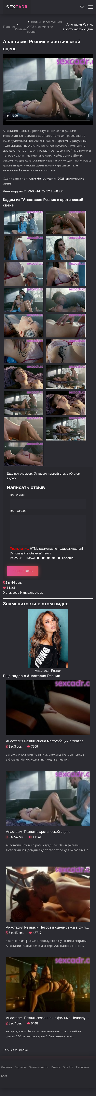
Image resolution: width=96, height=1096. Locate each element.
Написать (82, 1067)
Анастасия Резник (48, 670)
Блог (4, 1076)
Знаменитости (38, 1067)
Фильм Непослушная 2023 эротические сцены (44, 26)
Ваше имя (17, 495)
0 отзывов (10, 592)
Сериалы (20, 1067)
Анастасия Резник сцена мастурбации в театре (44, 741)
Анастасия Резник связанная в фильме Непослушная (50, 1018)
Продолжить (23, 570)
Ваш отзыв (18, 511)
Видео (55, 1067)
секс (14, 1050)
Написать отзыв (31, 592)
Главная (9, 27)
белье (23, 1050)
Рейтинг (15, 558)
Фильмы (21, 29)
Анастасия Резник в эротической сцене (38, 832)
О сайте (68, 1067)
